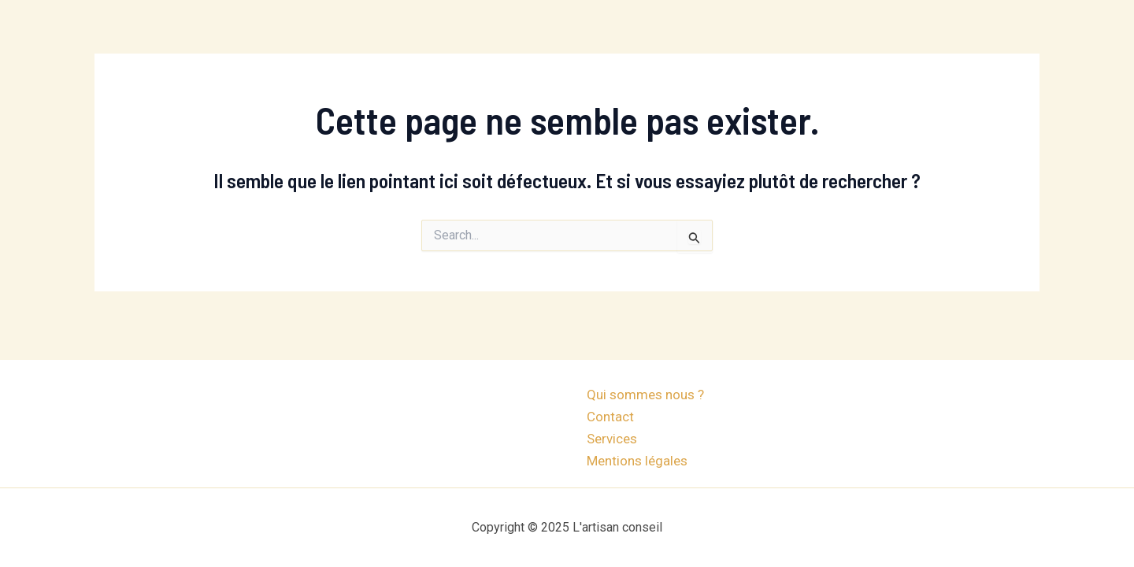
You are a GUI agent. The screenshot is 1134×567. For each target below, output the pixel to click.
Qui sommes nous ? (645, 394)
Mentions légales (637, 461)
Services (612, 439)
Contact (610, 416)
